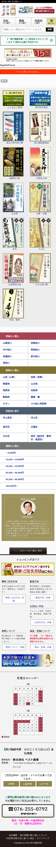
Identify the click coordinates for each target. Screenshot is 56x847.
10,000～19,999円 (15, 459)
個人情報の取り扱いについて (33, 835)
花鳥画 (34, 390)
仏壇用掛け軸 (13, 269)
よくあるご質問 (13, 100)
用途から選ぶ (12, 336)
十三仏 (40, 234)
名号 (13, 234)
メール (44, 784)
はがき (28, 784)
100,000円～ (12, 486)
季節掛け (35, 349)
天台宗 (6, 436)
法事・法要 (40, 198)
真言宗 (6, 427)
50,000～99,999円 (15, 479)
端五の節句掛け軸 (13, 128)
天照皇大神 (40, 163)
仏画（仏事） (9, 377)
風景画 (6, 390)
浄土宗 (34, 417)
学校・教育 (13, 305)
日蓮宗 (34, 427)
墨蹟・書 (35, 397)
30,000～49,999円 (15, 472)
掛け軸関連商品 (40, 128)
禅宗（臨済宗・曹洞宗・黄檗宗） (41, 438)
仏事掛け (7, 343)
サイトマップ (43, 838)
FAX (12, 784)
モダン (6, 403)
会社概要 (13, 835)
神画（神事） (37, 377)
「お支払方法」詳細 (42, 622)
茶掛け (6, 363)
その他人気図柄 (38, 403)
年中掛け (7, 349)
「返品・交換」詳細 (42, 647)
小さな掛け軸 (40, 269)
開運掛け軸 (13, 163)
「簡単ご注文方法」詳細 (13, 599)
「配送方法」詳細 (42, 597)
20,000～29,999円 (15, 466)
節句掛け (35, 356)
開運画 (6, 383)
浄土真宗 (7, 417)
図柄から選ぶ (12, 370)
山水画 (13, 198)
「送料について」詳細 (13, 647)
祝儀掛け (7, 356)
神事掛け (35, 343)
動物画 (6, 397)
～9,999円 (11, 452)
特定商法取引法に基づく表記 (20, 838)
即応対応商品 (40, 99)
